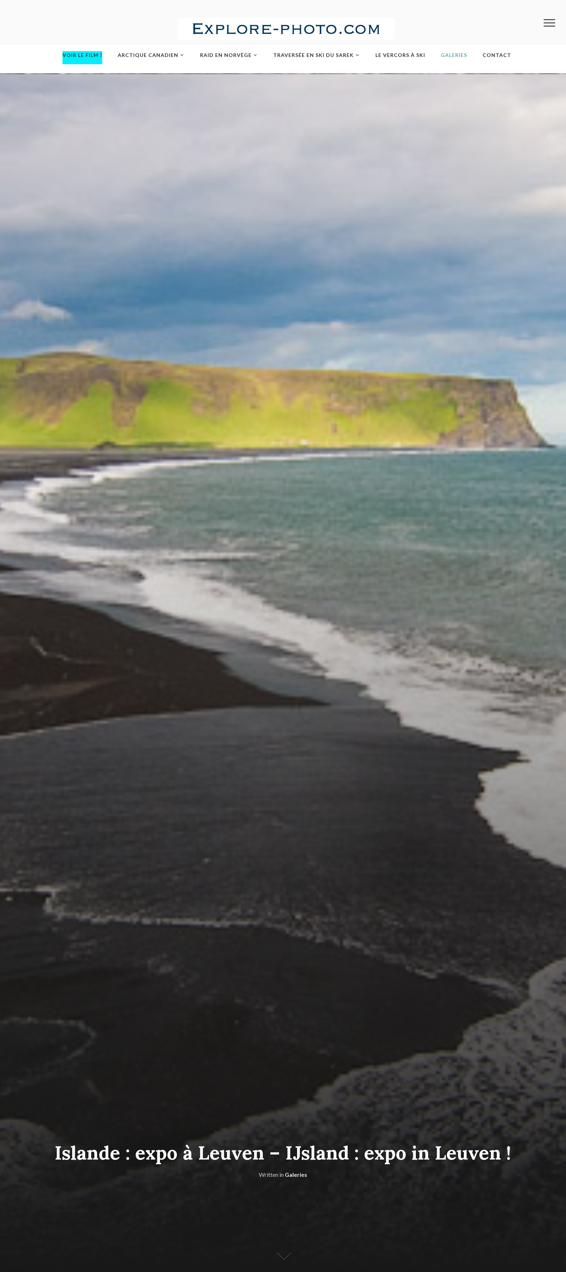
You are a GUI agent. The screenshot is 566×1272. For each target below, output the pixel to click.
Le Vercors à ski (400, 55)
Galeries (454, 55)
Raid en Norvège (226, 55)
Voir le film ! (82, 55)
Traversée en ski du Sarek (313, 55)
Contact (497, 55)
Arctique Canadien (148, 55)
